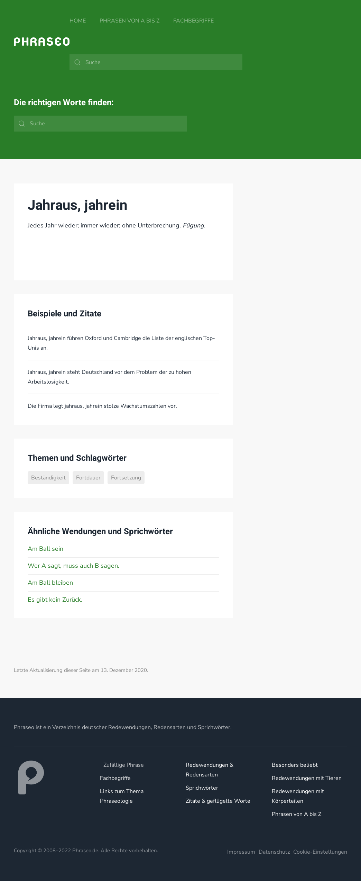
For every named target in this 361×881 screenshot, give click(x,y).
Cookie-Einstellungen (320, 852)
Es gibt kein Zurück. (55, 599)
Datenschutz (274, 852)
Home (78, 21)
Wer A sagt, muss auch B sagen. (73, 565)
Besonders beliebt (295, 765)
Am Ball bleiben (50, 582)
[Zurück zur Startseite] (42, 41)
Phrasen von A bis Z (129, 21)
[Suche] (156, 62)
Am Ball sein (45, 549)
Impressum (241, 852)
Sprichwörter (202, 788)
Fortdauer (88, 478)
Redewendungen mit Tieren (307, 778)
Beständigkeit (48, 478)
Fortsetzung (126, 478)
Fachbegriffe (193, 21)
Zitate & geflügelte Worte (218, 801)
